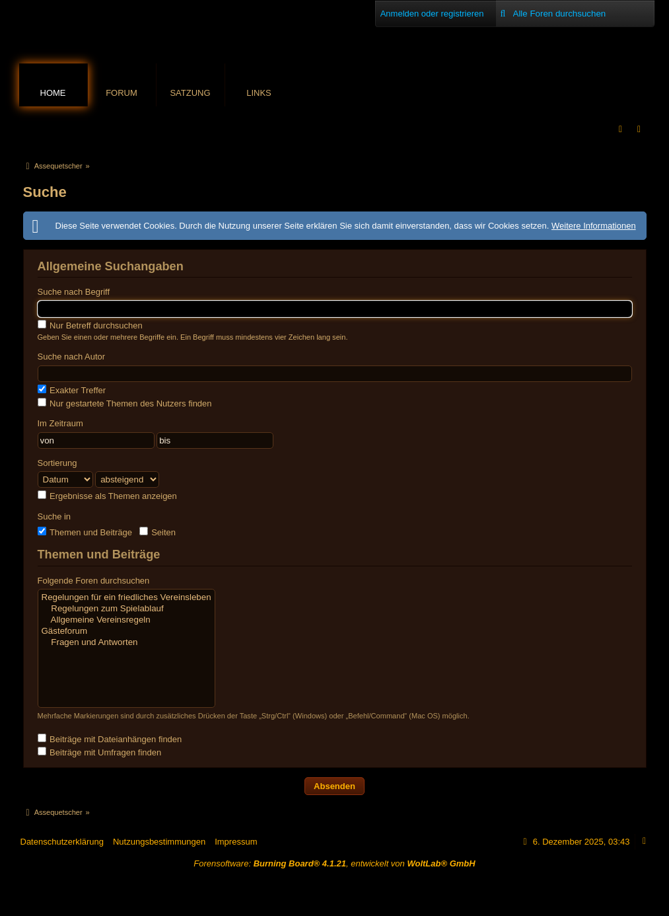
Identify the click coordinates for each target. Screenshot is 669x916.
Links (258, 93)
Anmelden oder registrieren (432, 14)
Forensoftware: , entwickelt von (334, 863)
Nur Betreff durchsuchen (90, 325)
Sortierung (57, 463)
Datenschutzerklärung (62, 842)
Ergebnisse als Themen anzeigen (107, 495)
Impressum (236, 842)
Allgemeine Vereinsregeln (126, 620)
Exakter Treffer (72, 390)
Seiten (157, 532)
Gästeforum (126, 631)
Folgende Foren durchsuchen (94, 581)
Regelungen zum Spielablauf (126, 609)
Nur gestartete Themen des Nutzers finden (125, 403)
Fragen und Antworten (126, 642)
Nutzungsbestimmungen (159, 842)
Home (53, 93)
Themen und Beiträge (85, 532)
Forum (121, 93)
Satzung (190, 93)
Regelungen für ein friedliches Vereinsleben (126, 597)
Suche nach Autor (72, 357)
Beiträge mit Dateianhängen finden (110, 739)
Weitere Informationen (593, 226)
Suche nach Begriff (74, 292)
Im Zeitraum (60, 423)
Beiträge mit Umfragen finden (100, 752)
